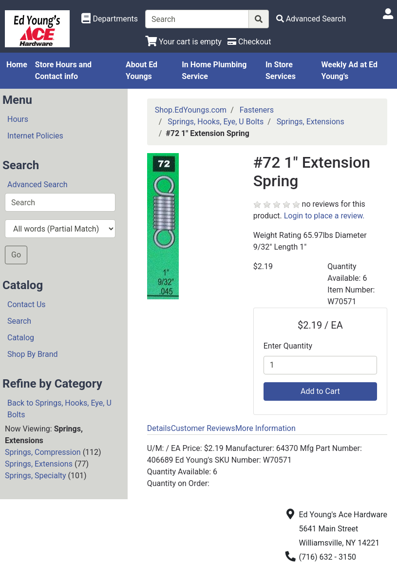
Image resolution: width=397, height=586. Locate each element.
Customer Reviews (203, 428)
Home (16, 64)
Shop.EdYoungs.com (191, 110)
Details (159, 428)
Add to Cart (320, 391)
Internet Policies (35, 135)
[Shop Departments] (109, 19)
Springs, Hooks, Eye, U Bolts (216, 121)
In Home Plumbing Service (214, 70)
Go (16, 254)
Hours (17, 119)
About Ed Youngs (141, 70)
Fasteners (257, 110)
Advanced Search (37, 184)
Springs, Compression (43, 452)
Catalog (20, 337)
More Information (265, 428)
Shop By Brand (32, 354)
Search (19, 321)
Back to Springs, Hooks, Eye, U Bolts (59, 408)
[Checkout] (249, 41)
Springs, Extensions (39, 464)
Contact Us (26, 304)
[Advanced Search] (311, 18)
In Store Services (280, 70)
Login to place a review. (324, 215)
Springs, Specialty (35, 475)
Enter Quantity (288, 346)
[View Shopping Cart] (183, 41)
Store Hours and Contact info (63, 70)
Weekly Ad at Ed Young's (349, 70)
